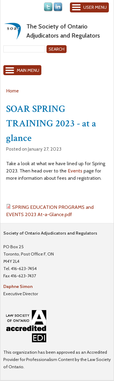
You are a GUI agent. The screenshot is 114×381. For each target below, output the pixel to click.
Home (12, 91)
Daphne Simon (18, 286)
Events (75, 171)
